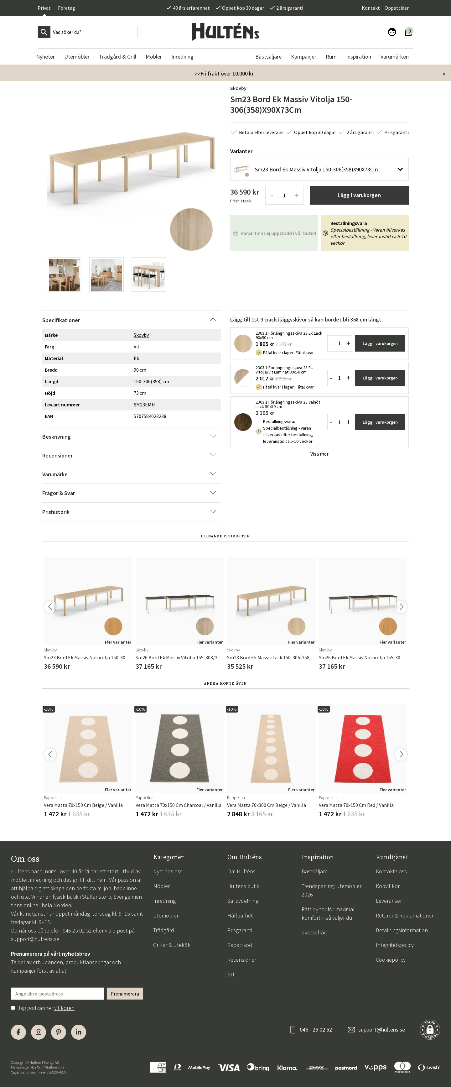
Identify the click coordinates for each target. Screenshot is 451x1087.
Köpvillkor (388, 886)
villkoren (64, 1007)
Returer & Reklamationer (404, 915)
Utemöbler (166, 915)
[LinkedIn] (78, 1032)
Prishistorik (240, 201)
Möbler (161, 886)
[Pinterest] (58, 1032)
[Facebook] (18, 1032)
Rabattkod (239, 945)
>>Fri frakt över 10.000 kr (224, 73)
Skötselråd (314, 932)
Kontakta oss (391, 871)
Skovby (238, 88)
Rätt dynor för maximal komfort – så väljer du (328, 913)
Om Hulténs (241, 871)
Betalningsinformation (402, 930)
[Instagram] (38, 1032)
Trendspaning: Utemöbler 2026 (331, 890)
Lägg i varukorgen (359, 195)
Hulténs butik (243, 886)
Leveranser (389, 900)
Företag (66, 8)
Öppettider (397, 8)
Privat (44, 8)
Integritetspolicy (395, 945)
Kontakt (371, 8)
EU (230, 974)
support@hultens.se (35, 939)
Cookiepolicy (391, 959)
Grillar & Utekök (171, 945)
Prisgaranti (239, 930)
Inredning (164, 900)
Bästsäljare (315, 871)
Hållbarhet (240, 915)
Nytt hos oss (168, 871)
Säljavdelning (242, 900)
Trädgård (163, 930)
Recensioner (241, 959)
